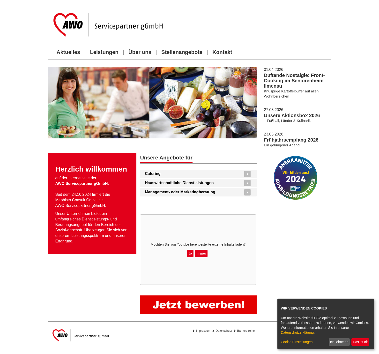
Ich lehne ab (339, 342)
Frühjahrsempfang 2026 (291, 140)
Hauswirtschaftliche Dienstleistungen (179, 183)
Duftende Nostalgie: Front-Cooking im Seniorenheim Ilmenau (294, 81)
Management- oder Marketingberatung (180, 192)
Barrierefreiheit (246, 330)
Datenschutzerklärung (297, 332)
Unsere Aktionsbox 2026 (292, 115)
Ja (190, 253)
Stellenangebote (181, 52)
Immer (201, 253)
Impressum (203, 330)
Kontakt (222, 52)
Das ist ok (360, 342)
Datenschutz (224, 330)
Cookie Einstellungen (297, 342)
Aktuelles (68, 52)
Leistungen (104, 52)
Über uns (139, 52)
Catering (153, 174)
